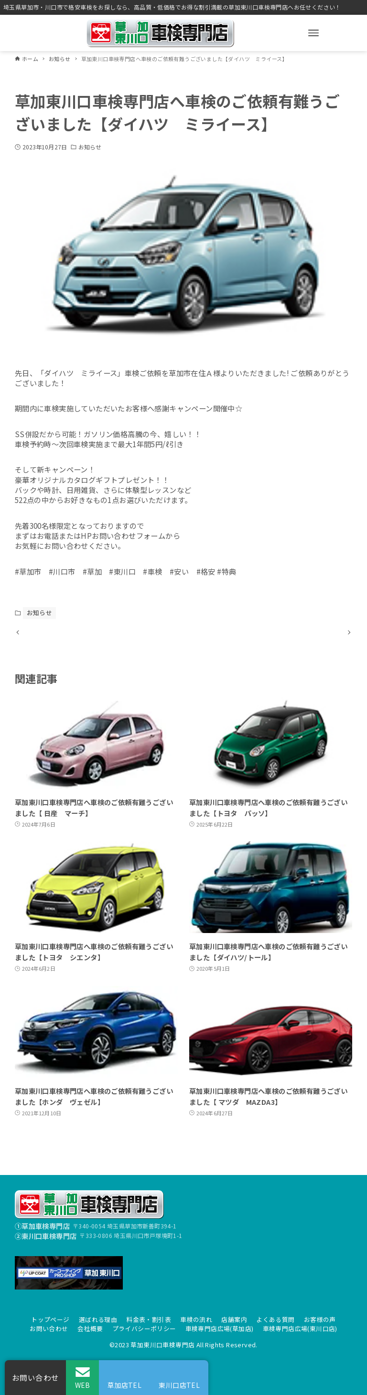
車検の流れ (196, 1319)
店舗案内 (234, 1319)
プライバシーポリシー (144, 1328)
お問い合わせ (49, 1328)
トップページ (50, 1319)
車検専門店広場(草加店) (219, 1328)
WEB (82, 1385)
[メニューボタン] (313, 32)
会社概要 (90, 1328)
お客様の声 (320, 1319)
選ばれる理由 (98, 1319)
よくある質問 (275, 1319)
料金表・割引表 (148, 1319)
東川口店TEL (179, 1385)
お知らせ (89, 147)
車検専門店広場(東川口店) (300, 1328)
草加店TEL (124, 1385)
